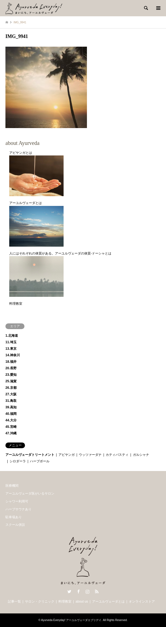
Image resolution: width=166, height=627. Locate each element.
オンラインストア (142, 601)
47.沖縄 (11, 433)
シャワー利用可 (16, 501)
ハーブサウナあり (18, 509)
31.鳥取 (11, 401)
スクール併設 (15, 525)
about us (82, 601)
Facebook (78, 591)
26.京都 (11, 388)
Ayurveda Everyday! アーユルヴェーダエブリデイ (71, 620)
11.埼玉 (11, 342)
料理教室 (15, 303)
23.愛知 (11, 375)
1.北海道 (11, 336)
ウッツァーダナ (90, 455)
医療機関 (11, 486)
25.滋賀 (11, 381)
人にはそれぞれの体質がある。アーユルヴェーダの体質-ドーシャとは (60, 253)
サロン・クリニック (39, 601)
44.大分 (11, 420)
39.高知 (11, 407)
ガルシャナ (141, 455)
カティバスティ (117, 455)
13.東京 (11, 349)
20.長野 (11, 368)
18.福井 (11, 362)
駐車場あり (13, 517)
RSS (97, 591)
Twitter (69, 591)
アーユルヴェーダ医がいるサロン (29, 493)
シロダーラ (18, 461)
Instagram (87, 591)
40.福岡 (11, 414)
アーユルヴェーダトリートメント (29, 455)
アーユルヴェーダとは (25, 203)
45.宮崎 (11, 427)
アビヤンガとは (20, 153)
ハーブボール (39, 461)
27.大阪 (11, 394)
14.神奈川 (12, 355)
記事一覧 (14, 601)
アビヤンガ (66, 455)
